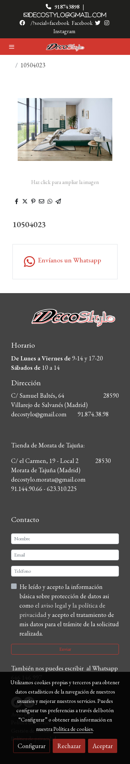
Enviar (65, 649)
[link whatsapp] (65, 261)
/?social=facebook (50, 23)
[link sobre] (65, 322)
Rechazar (69, 746)
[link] (65, 47)
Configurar (31, 746)
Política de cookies (73, 729)
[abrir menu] (12, 46)
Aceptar (103, 746)
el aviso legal (51, 605)
